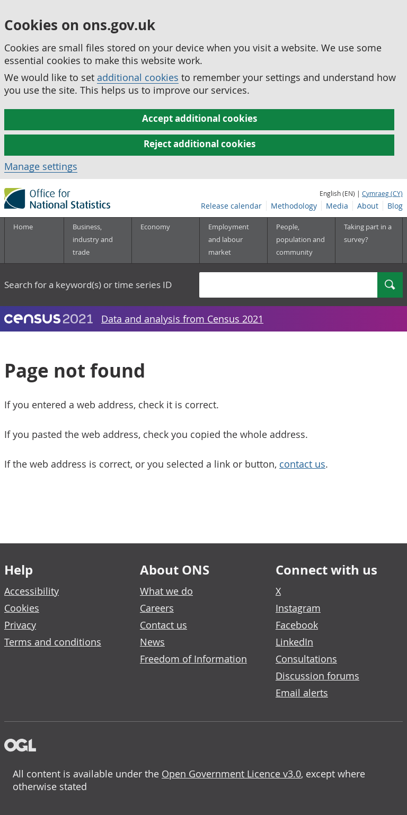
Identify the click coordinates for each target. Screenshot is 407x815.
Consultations (306, 658)
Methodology (294, 206)
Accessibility (31, 591)
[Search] (390, 285)
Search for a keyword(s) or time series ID (88, 285)
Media (337, 206)
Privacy (20, 625)
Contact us (163, 625)
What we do (166, 591)
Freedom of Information (193, 658)
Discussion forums (317, 675)
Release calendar (231, 206)
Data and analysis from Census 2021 (182, 318)
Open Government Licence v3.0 (231, 773)
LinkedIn (294, 641)
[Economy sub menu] (165, 240)
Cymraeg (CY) (382, 193)
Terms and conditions (52, 641)
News (152, 641)
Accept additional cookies (199, 118)
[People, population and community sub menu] (301, 240)
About (367, 206)
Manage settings (40, 166)
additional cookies (138, 77)
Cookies (21, 608)
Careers (157, 608)
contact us (302, 464)
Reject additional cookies (199, 144)
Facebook (297, 625)
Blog (395, 206)
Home (23, 226)
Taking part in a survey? (368, 233)
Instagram (298, 608)
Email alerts (302, 692)
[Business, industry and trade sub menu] (97, 240)
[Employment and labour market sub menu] (233, 240)
